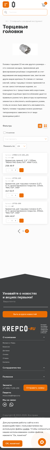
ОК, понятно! (12, 443)
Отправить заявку (35, 388)
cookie (26, 429)
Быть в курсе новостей (25, 314)
